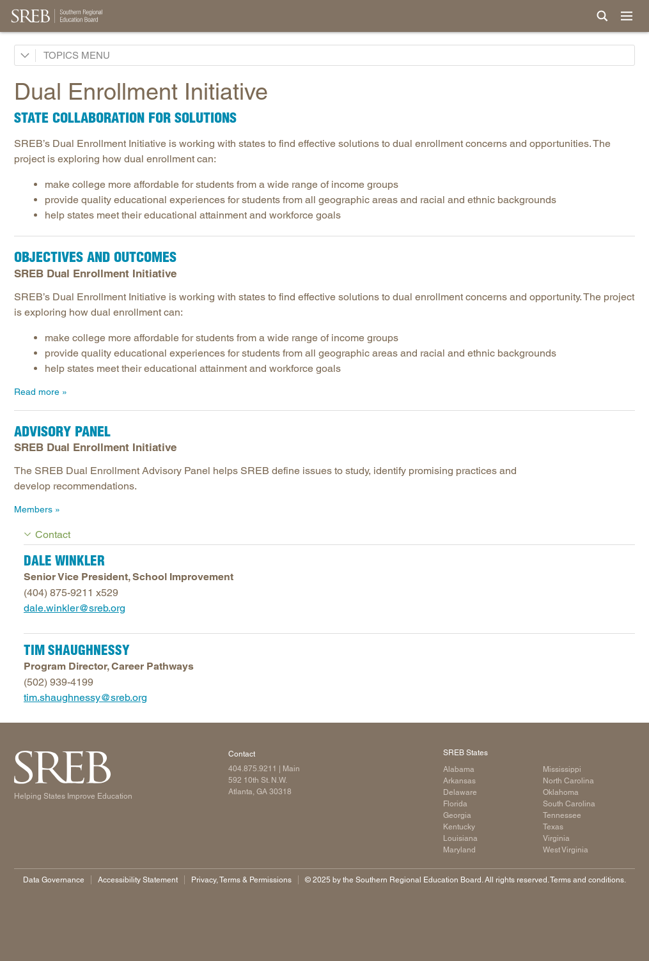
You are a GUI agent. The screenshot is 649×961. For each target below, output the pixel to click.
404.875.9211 (252, 768)
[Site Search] (602, 16)
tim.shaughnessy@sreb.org (85, 697)
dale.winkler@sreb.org (74, 608)
